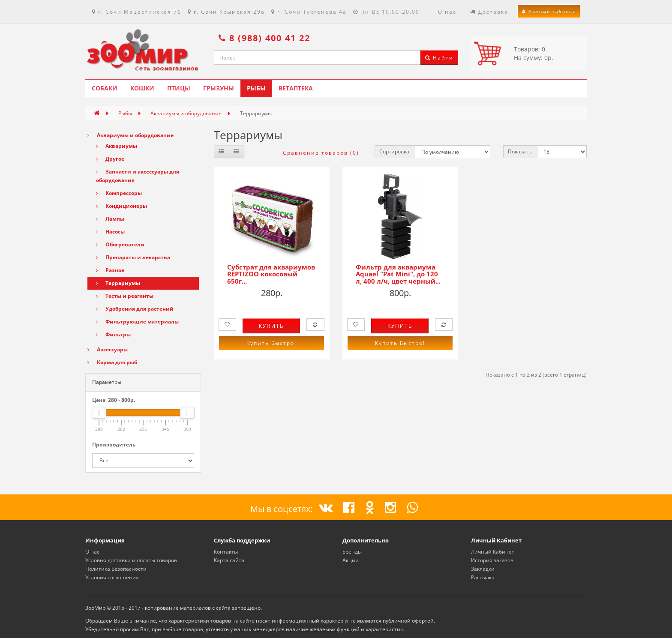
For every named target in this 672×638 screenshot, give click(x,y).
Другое (110, 158)
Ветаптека (296, 88)
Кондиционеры (121, 206)
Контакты (226, 551)
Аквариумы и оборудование (186, 113)
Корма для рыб (112, 362)
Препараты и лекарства (133, 257)
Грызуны (218, 88)
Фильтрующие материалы (137, 321)
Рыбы (256, 88)
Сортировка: (395, 151)
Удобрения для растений (135, 308)
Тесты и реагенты (124, 296)
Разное (110, 270)
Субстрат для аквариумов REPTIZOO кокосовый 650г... (271, 274)
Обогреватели (120, 244)
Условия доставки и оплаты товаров (131, 560)
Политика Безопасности (116, 568)
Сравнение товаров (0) (321, 152)
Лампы (110, 218)
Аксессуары (107, 349)
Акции (350, 560)
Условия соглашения (112, 577)
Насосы (110, 231)
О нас (92, 551)
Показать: (520, 151)
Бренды (352, 551)
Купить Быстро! (271, 343)
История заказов (492, 560)
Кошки (142, 88)
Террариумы (118, 283)
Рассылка (483, 577)
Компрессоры (119, 193)
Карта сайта (229, 560)
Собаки (104, 88)
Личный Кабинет (492, 551)
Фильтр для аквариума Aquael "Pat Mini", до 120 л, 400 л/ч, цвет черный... (398, 274)
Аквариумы (116, 146)
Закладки (483, 568)
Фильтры (113, 334)
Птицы (178, 88)
